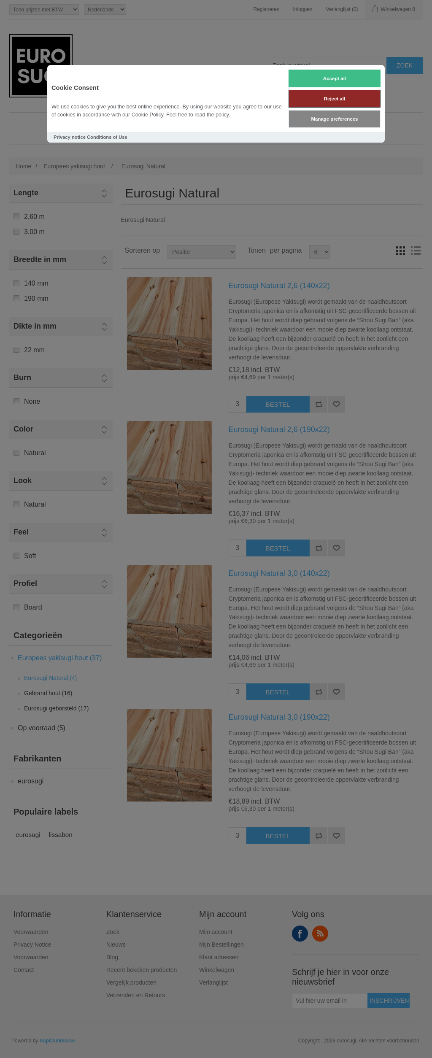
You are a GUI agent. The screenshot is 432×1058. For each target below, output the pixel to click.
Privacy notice (70, 137)
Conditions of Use (107, 137)
